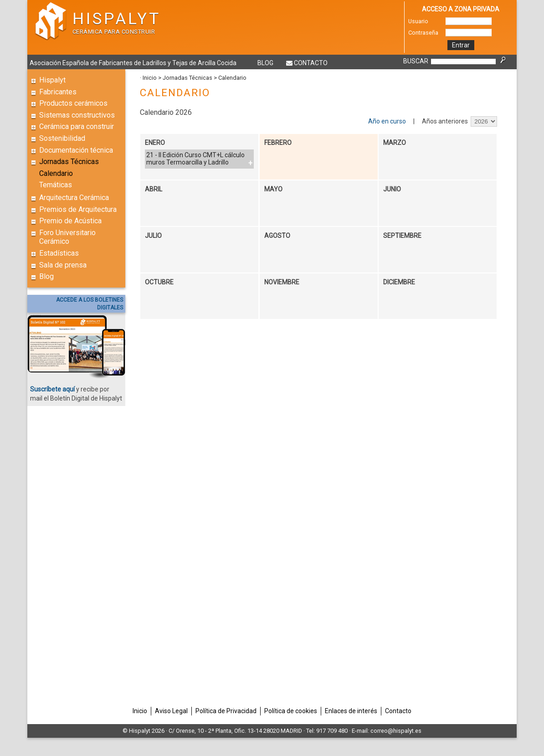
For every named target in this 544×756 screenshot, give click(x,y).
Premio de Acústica (70, 220)
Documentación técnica (76, 150)
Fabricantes (58, 91)
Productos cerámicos (73, 103)
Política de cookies (290, 711)
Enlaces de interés (351, 711)
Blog (265, 63)
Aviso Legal (171, 711)
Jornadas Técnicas (69, 161)
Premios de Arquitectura (78, 209)
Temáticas (55, 184)
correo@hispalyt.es (395, 730)
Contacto (311, 63)
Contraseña (423, 32)
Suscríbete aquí (52, 389)
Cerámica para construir (76, 126)
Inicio (150, 77)
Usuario (418, 21)
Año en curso (387, 121)
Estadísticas (59, 253)
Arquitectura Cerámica (74, 197)
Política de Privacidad (226, 711)
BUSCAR (415, 61)
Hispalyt (52, 80)
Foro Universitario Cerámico (67, 237)
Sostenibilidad (62, 138)
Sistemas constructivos (77, 115)
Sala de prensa (63, 265)
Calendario (56, 173)
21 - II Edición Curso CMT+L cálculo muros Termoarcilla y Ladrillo (195, 158)
